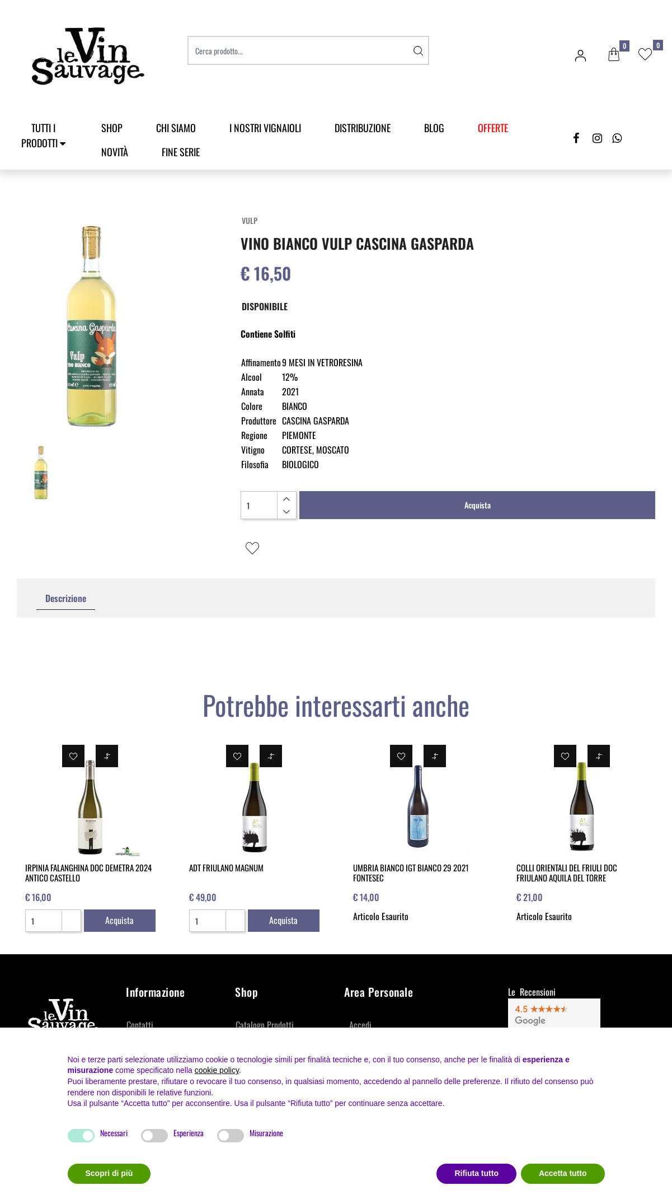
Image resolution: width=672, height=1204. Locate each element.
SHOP (112, 127)
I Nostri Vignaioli (265, 127)
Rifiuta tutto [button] (476, 1173)
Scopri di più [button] (109, 1173)
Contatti (139, 1025)
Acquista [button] (477, 505)
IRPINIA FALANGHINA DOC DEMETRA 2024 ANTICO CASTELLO (88, 872)
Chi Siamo (176, 127)
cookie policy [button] (217, 1070)
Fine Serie (181, 151)
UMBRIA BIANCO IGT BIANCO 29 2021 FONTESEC (411, 872)
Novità (114, 151)
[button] (614, 55)
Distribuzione (363, 127)
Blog (434, 127)
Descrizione (65, 598)
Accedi (360, 1025)
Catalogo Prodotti (265, 1025)
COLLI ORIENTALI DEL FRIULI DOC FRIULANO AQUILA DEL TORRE (566, 872)
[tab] (65, 598)
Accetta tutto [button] (563, 1173)
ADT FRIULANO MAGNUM (226, 867)
